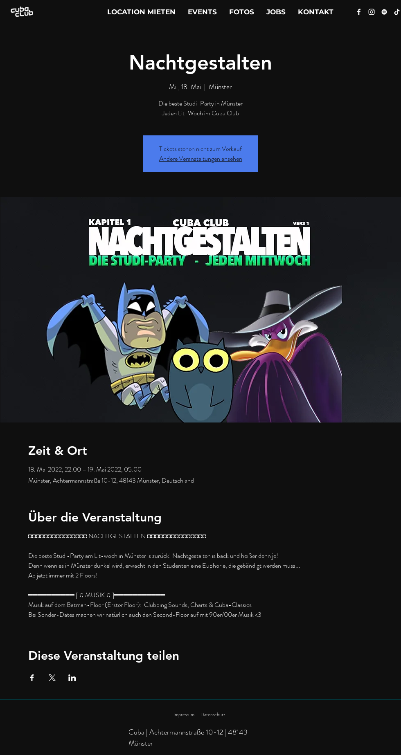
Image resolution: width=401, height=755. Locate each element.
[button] (316, 12)
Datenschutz (212, 714)
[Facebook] (359, 12)
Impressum (183, 714)
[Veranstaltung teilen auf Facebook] (32, 677)
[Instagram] (371, 12)
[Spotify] (384, 12)
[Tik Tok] (397, 12)
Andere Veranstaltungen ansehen (200, 158)
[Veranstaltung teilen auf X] (52, 677)
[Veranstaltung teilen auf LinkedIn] (72, 677)
